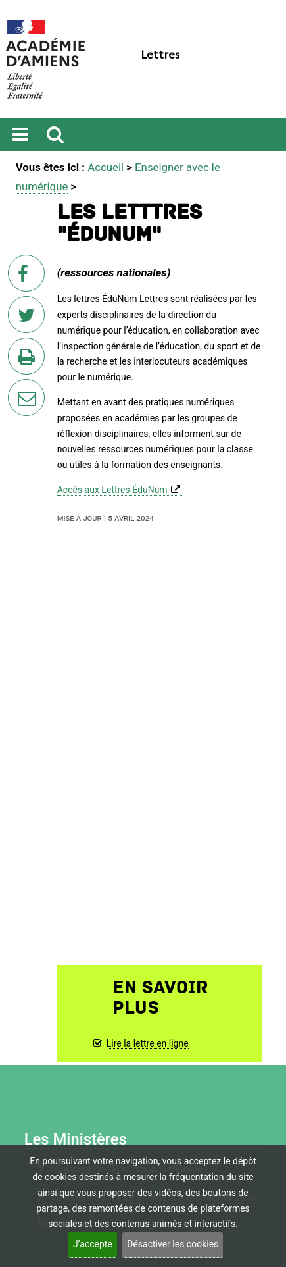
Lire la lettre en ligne (148, 1043)
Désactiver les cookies (172, 1244)
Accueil (105, 167)
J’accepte (92, 1244)
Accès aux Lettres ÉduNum (112, 489)
